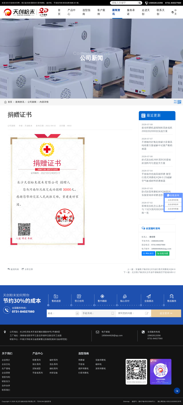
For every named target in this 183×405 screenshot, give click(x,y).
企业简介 (6, 360)
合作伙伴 (6, 385)
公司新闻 (32, 102)
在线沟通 (162, 253)
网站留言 (148, 253)
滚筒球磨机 (101, 368)
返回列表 (13, 269)
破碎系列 (54, 360)
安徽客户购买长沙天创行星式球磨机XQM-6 (155, 269)
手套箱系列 (37, 373)
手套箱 (81, 364)
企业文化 (6, 364)
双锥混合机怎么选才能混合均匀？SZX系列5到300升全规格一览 (157, 209)
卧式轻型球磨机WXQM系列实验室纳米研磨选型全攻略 (156, 193)
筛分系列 (36, 364)
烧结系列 (54, 368)
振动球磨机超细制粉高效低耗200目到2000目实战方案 (157, 129)
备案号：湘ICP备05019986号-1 (143, 401)
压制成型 (36, 368)
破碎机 (99, 364)
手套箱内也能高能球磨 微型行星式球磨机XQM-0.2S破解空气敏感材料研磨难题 (157, 177)
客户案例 (101, 12)
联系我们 (6, 390)
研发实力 (6, 381)
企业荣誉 (6, 373)
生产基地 (6, 368)
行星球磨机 (83, 373)
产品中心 (72, 12)
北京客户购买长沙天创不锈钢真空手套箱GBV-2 (153, 272)
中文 (174, 12)
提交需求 (166, 313)
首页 (59, 12)
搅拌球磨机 (83, 368)
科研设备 (54, 373)
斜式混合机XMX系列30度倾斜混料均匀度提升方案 (156, 161)
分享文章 (27, 269)
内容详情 (44, 102)
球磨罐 (81, 360)
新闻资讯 (116, 12)
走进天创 (146, 12)
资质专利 (6, 377)
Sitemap (126, 401)
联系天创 (161, 12)
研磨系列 (36, 360)
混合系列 (54, 364)
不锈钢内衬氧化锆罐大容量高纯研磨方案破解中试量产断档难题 (157, 145)
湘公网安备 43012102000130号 (169, 401)
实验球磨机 (101, 360)
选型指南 (86, 12)
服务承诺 (131, 12)
